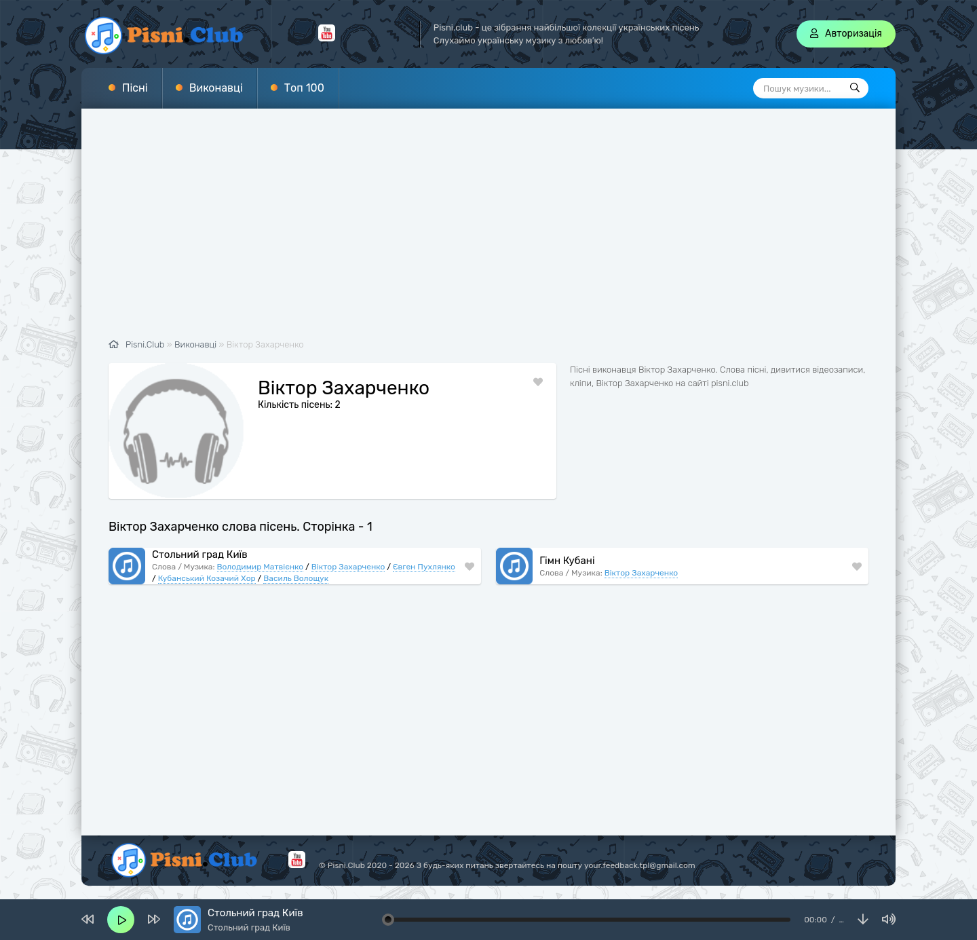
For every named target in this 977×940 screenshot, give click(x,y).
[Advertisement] (488, 231)
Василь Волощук (295, 578)
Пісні (135, 87)
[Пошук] (854, 88)
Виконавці (216, 87)
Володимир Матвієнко (260, 566)
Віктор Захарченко (348, 566)
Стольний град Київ (200, 554)
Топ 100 (304, 87)
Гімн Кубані (566, 560)
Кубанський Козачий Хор (207, 578)
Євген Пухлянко (424, 566)
